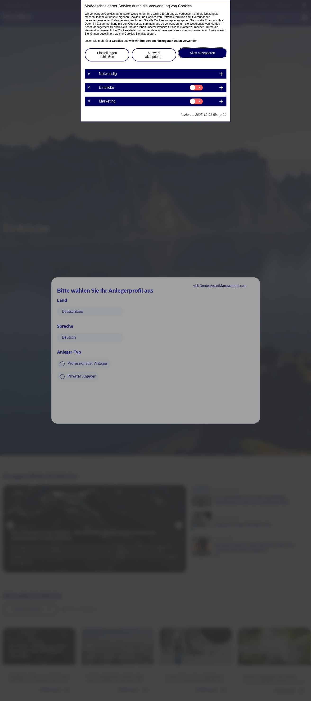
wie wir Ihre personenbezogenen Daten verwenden (163, 40)
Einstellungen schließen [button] (107, 55)
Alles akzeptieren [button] (202, 53)
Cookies (117, 40)
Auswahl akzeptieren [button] (153, 55)
